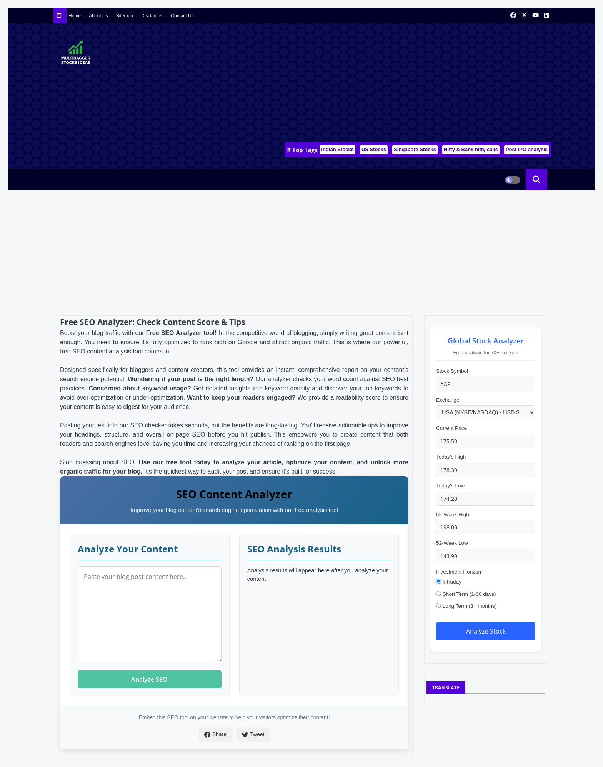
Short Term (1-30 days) (466, 594)
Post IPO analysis (527, 149)
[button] (536, 179)
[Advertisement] (411, 85)
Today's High (451, 457)
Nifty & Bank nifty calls (471, 149)
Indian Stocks (337, 149)
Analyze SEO (149, 679)
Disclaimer (152, 15)
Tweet (253, 734)
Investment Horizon (458, 572)
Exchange (447, 400)
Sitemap (125, 15)
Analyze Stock (486, 631)
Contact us (182, 15)
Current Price (451, 428)
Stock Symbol (452, 371)
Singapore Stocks (415, 149)
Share (215, 734)
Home (75, 15)
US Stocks (373, 149)
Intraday (448, 582)
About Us (99, 15)
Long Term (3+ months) (466, 606)
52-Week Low (452, 543)
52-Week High (452, 514)
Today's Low (450, 486)
